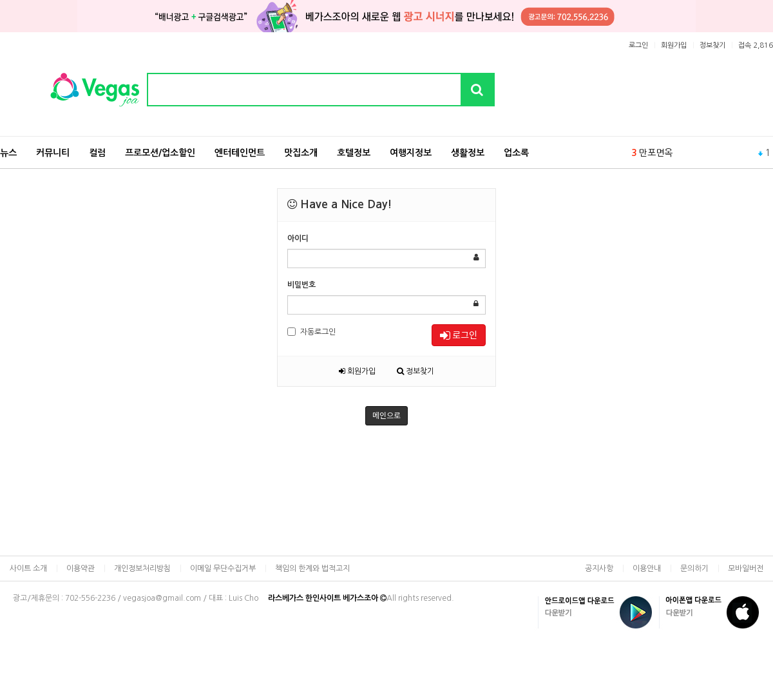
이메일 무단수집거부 (223, 568)
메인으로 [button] (386, 415)
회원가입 (674, 45)
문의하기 (694, 568)
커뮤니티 (53, 152)
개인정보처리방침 (142, 568)
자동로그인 (311, 331)
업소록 (516, 152)
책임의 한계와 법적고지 (312, 568)
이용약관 (80, 568)
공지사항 (599, 568)
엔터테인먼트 (240, 152)
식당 (647, 147)
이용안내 (647, 568)
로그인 (638, 45)
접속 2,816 (755, 45)
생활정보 (467, 152)
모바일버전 (745, 568)
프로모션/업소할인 (160, 152)
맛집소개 (301, 152)
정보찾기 (712, 45)
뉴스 (8, 152)
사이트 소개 (28, 568)
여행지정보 (411, 152)
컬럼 (97, 152)
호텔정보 (353, 152)
